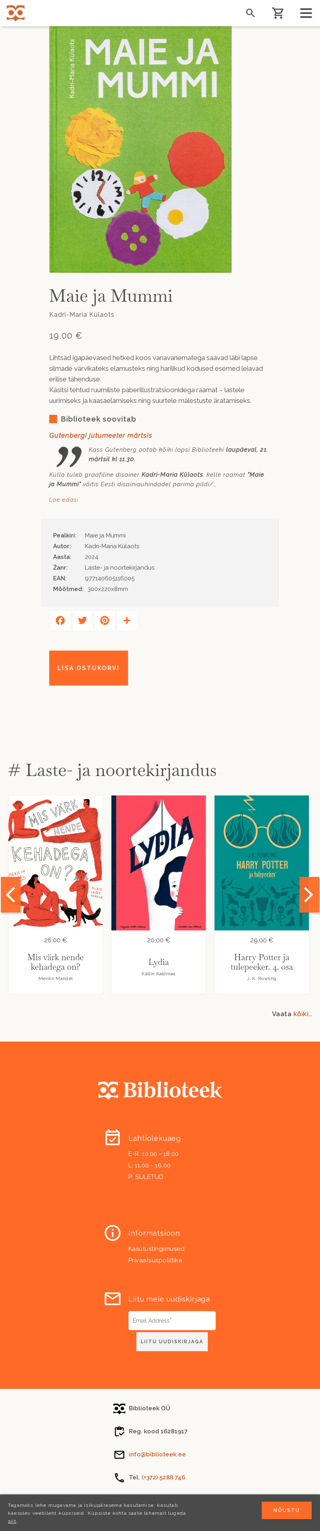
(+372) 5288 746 (163, 1477)
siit (12, 1521)
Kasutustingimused (156, 1248)
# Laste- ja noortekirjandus (112, 770)
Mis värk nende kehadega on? (55, 962)
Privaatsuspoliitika (155, 1260)
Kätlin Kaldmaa (158, 973)
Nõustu (287, 1510)
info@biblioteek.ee (157, 1454)
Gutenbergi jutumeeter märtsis (100, 435)
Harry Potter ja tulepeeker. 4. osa (261, 962)
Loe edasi (64, 499)
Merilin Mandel (55, 978)
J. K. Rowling (261, 978)
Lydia (158, 962)
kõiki (301, 1014)
